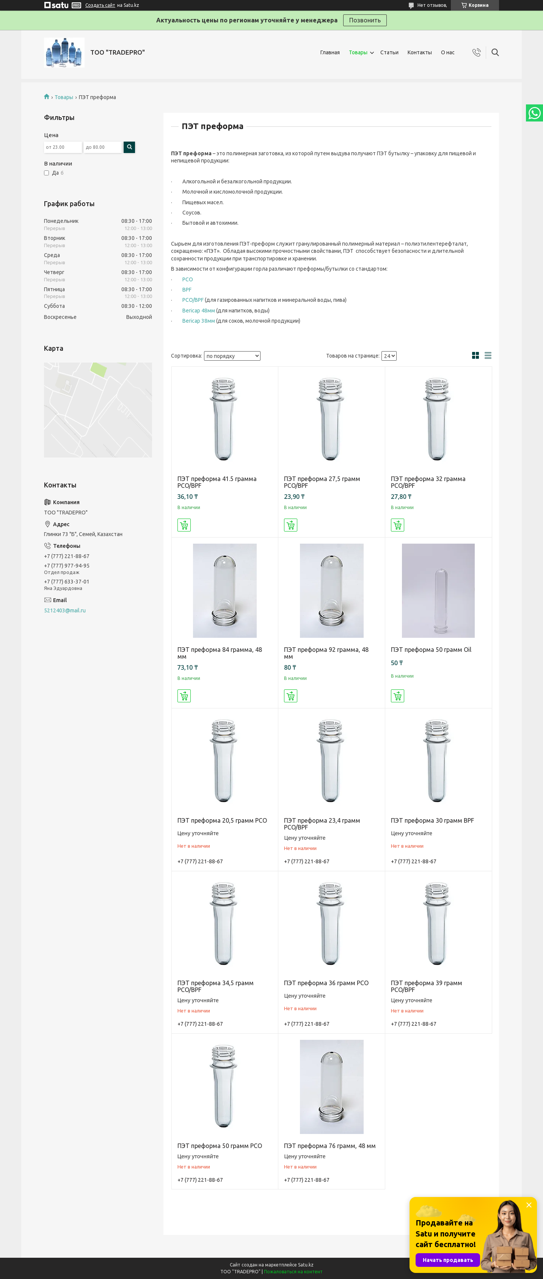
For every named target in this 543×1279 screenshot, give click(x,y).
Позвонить (365, 20)
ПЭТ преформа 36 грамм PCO (326, 982)
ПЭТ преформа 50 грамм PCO (219, 1145)
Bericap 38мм (198, 321)
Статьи (389, 52)
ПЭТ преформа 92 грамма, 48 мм (326, 653)
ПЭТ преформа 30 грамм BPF (432, 820)
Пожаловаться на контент (293, 1271)
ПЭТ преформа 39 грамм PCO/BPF (426, 986)
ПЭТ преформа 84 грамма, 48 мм (219, 653)
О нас (448, 52)
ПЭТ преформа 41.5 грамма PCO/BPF (217, 482)
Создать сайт (100, 5)
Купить (184, 525)
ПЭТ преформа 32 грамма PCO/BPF (428, 482)
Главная (330, 52)
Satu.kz (306, 1264)
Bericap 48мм (198, 311)
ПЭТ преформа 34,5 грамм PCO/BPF (215, 986)
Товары (358, 52)
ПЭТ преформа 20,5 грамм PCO (222, 820)
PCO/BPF (193, 300)
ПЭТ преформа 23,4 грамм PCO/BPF (322, 824)
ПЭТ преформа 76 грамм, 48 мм (330, 1145)
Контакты (420, 52)
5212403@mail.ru (65, 610)
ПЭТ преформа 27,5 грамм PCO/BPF (322, 482)
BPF (186, 290)
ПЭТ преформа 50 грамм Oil (431, 649)
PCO (187, 279)
